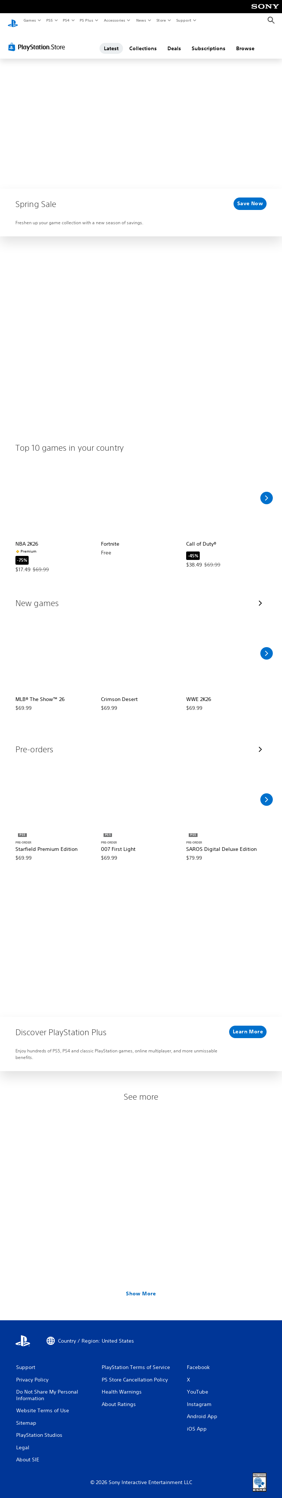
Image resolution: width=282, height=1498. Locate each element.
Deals (174, 41)
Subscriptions (208, 41)
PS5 (49, 20)
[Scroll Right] (266, 491)
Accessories (114, 20)
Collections (143, 41)
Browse (245, 41)
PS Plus (87, 20)
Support (183, 20)
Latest (111, 41)
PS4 (66, 20)
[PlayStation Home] (13, 20)
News (141, 20)
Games (29, 20)
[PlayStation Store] (38, 40)
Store (161, 20)
